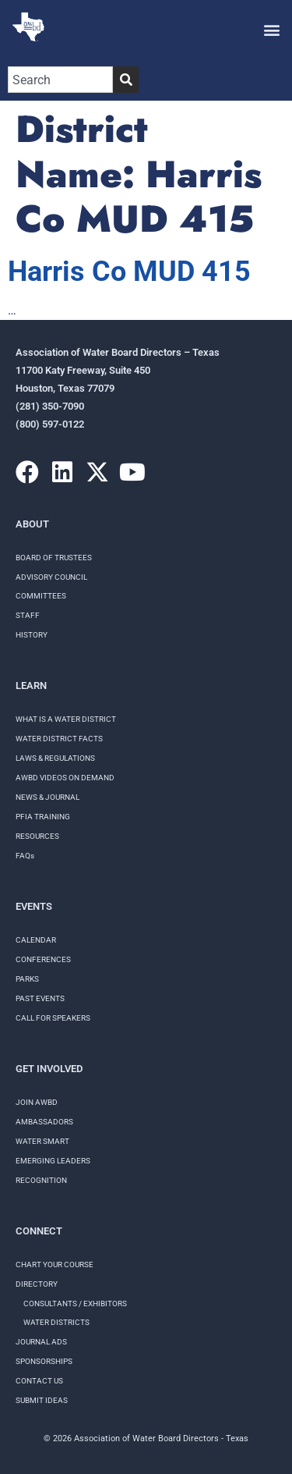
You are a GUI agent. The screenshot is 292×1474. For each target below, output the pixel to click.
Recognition (41, 1180)
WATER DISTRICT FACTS (59, 738)
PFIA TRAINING (43, 817)
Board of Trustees (54, 557)
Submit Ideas (42, 1400)
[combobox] (60, 79)
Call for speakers (53, 1018)
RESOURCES (37, 836)
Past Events (40, 998)
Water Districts (56, 1322)
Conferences (43, 959)
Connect (39, 1231)
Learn (31, 685)
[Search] (126, 79)
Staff (28, 615)
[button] (271, 29)
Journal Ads (41, 1342)
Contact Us (39, 1381)
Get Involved (49, 1068)
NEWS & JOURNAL (47, 797)
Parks (27, 979)
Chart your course (54, 1264)
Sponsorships (44, 1361)
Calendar (36, 940)
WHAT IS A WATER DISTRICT (66, 719)
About (32, 524)
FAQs (25, 856)
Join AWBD (37, 1102)
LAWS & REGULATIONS (55, 758)
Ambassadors (44, 1122)
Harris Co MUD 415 (129, 271)
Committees (41, 596)
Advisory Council (51, 577)
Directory (37, 1284)
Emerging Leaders (53, 1161)
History (31, 635)
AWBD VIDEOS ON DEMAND (65, 778)
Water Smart (42, 1141)
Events (34, 906)
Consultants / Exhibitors (75, 1303)
